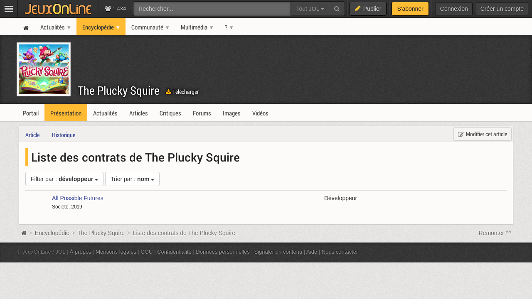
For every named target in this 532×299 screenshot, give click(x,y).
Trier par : (133, 179)
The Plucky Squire (119, 90)
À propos (80, 252)
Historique (63, 135)
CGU (147, 252)
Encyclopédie (52, 233)
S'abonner (410, 8)
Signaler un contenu (278, 252)
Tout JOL (310, 8)
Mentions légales (116, 252)
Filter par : (64, 179)
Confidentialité (174, 252)
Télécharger (182, 92)
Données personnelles (223, 252)
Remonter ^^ (495, 233)
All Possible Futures (77, 198)
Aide (311, 252)
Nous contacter (340, 252)
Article (32, 135)
